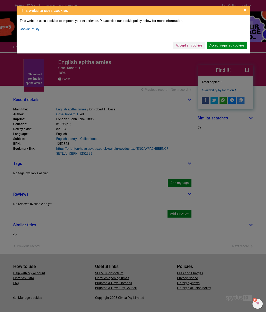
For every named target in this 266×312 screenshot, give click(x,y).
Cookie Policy (30, 29)
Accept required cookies (226, 45)
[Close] (245, 10)
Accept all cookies (189, 45)
